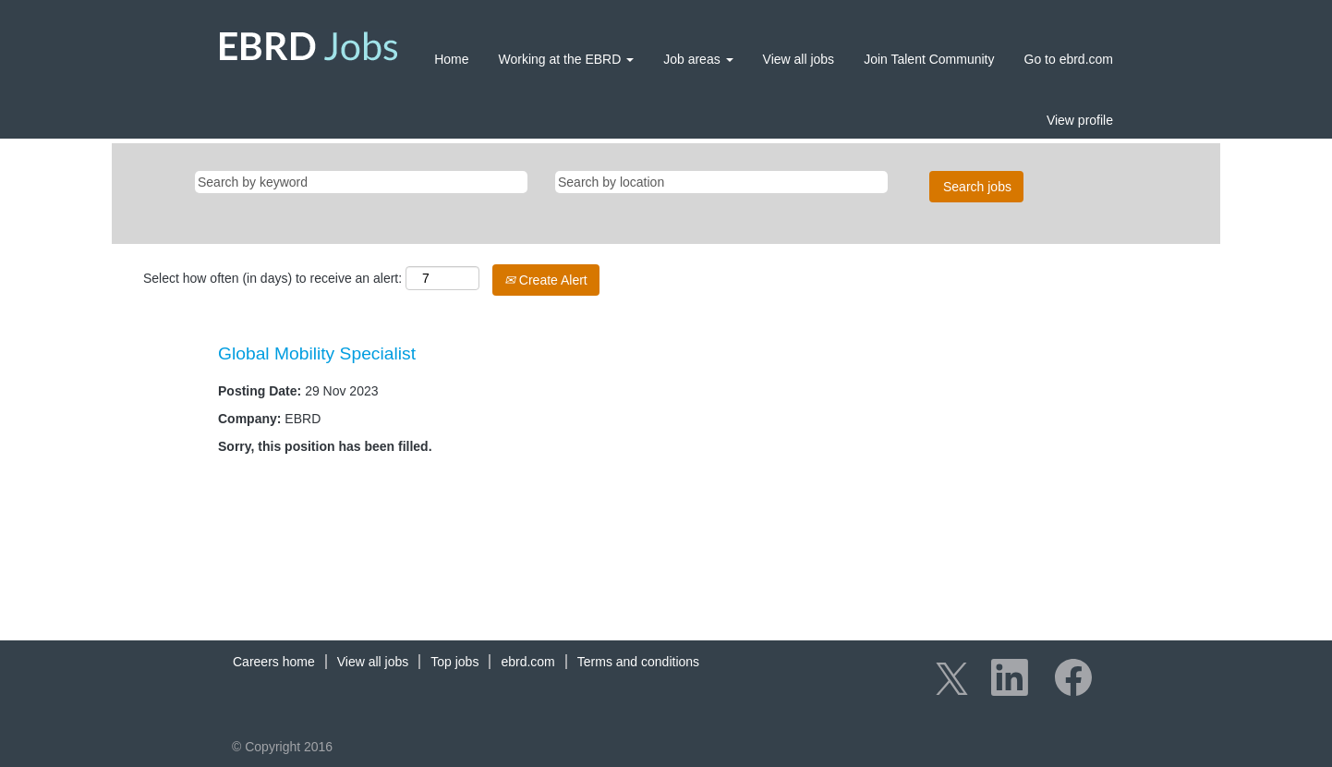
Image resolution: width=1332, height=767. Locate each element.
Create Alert (545, 280)
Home (451, 59)
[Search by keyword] (361, 182)
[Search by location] (721, 182)
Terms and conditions (638, 661)
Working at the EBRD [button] (567, 59)
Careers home (274, 661)
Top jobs (454, 661)
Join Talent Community (929, 59)
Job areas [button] (698, 59)
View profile (1080, 120)
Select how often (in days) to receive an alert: (272, 278)
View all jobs (799, 59)
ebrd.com (527, 661)
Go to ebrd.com (1069, 59)
